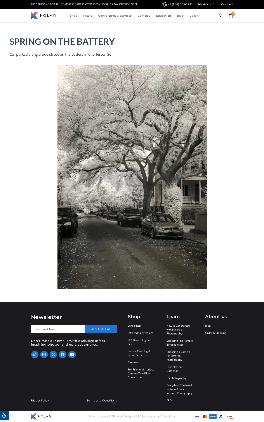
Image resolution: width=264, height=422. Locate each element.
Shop (73, 15)
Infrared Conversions (140, 333)
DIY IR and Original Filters (139, 342)
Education (163, 15)
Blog (180, 15)
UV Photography (176, 378)
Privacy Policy (40, 400)
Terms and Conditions (102, 400)
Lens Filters (135, 325)
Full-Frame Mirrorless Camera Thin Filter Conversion (141, 373)
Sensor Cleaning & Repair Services (139, 353)
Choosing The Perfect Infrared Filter (180, 342)
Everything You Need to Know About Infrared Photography (180, 389)
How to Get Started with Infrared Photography (178, 329)
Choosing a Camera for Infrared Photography (179, 356)
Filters (87, 15)
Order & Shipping (215, 333)
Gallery (194, 15)
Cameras (144, 15)
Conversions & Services (115, 15)
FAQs (170, 400)
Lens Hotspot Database (174, 369)
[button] (4, 415)
